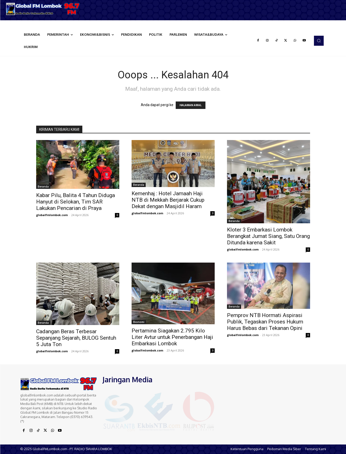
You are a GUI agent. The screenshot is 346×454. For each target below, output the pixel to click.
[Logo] (43, 9)
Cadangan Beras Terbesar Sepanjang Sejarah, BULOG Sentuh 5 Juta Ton (76, 337)
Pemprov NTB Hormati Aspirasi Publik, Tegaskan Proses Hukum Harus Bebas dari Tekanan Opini (265, 321)
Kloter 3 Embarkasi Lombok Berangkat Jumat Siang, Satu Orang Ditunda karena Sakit (268, 236)
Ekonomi (138, 322)
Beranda (43, 186)
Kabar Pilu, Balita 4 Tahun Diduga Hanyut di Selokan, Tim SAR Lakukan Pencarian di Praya (75, 201)
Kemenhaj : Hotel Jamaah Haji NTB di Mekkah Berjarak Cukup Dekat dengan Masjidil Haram (168, 199)
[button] (319, 40)
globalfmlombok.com (52, 215)
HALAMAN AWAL (191, 105)
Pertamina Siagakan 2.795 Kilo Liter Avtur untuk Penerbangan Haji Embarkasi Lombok (172, 337)
